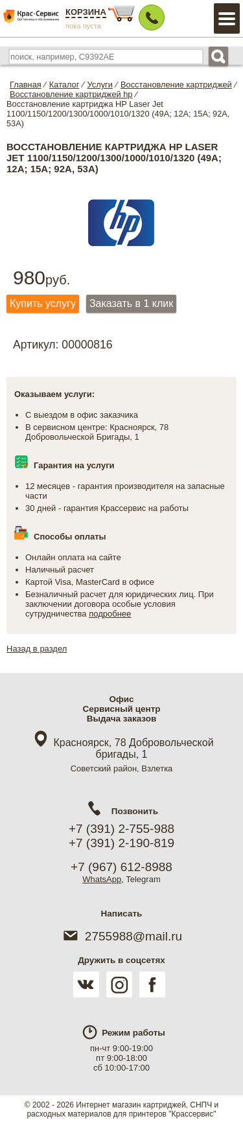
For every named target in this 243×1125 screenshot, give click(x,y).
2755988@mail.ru (121, 936)
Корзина (85, 12)
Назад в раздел (36, 648)
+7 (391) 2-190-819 (121, 843)
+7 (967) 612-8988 (121, 867)
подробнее (110, 614)
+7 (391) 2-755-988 (121, 828)
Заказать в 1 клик (131, 303)
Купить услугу (43, 303)
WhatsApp (101, 879)
